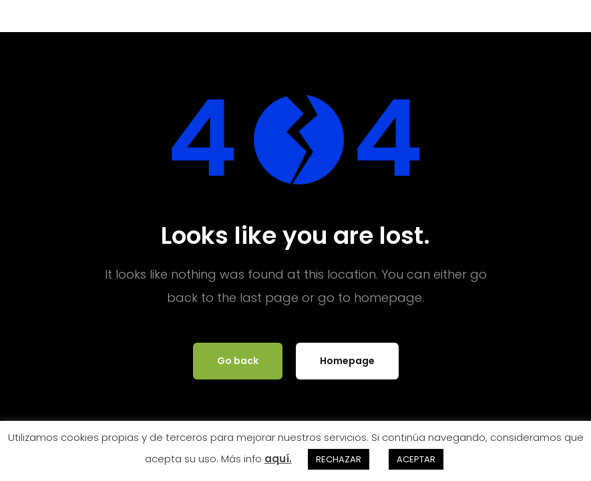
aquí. (278, 459)
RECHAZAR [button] (338, 459)
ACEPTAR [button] (416, 459)
